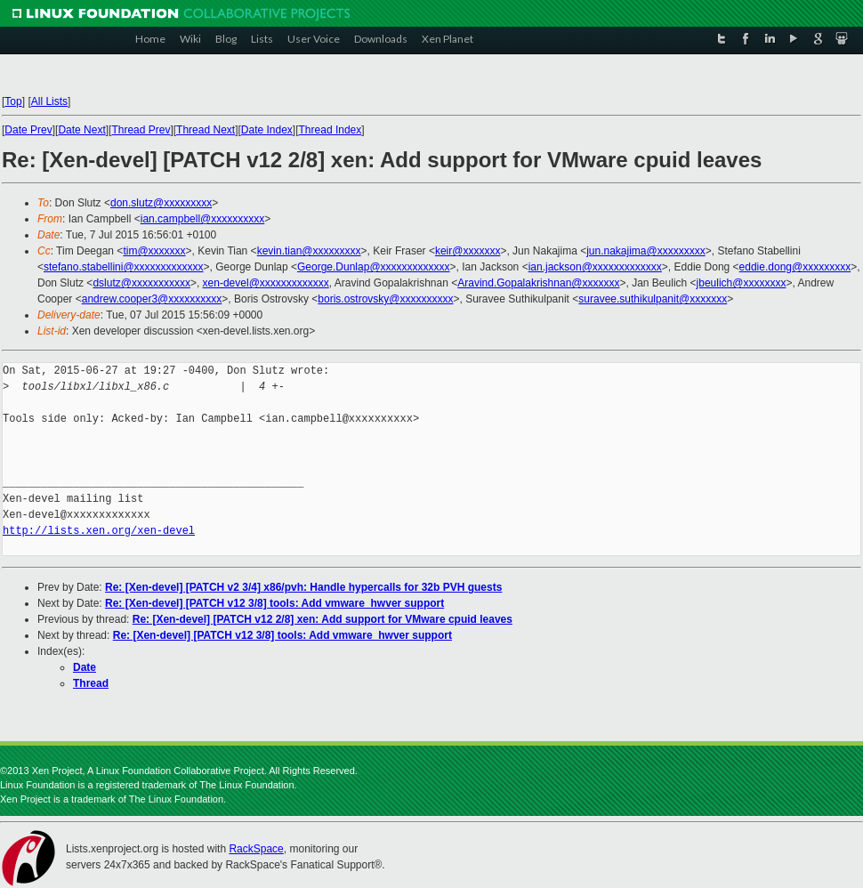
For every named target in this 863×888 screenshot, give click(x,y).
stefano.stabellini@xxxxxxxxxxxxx (124, 267)
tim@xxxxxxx (154, 251)
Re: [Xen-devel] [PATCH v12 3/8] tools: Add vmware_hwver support (274, 603)
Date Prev (28, 130)
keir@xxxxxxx (468, 251)
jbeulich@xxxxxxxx (741, 283)
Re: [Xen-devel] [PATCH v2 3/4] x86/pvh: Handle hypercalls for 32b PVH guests (303, 587)
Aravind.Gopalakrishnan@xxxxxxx (538, 283)
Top (12, 101)
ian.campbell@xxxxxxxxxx (203, 219)
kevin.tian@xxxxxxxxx (309, 251)
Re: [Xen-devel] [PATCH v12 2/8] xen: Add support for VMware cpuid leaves (322, 619)
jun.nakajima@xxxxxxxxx (646, 251)
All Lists (49, 101)
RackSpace (256, 849)
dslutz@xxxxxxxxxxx (141, 283)
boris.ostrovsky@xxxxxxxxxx (385, 299)
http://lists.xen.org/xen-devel (99, 530)
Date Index (267, 130)
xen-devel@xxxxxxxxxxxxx (266, 283)
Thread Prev (140, 130)
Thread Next (205, 130)
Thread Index (330, 130)
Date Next (81, 130)
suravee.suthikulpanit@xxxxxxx (652, 299)
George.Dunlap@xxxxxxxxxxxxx (373, 267)
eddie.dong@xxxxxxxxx (795, 267)
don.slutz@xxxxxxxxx (161, 203)
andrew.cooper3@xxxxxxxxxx (152, 299)
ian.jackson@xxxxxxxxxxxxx (595, 267)
